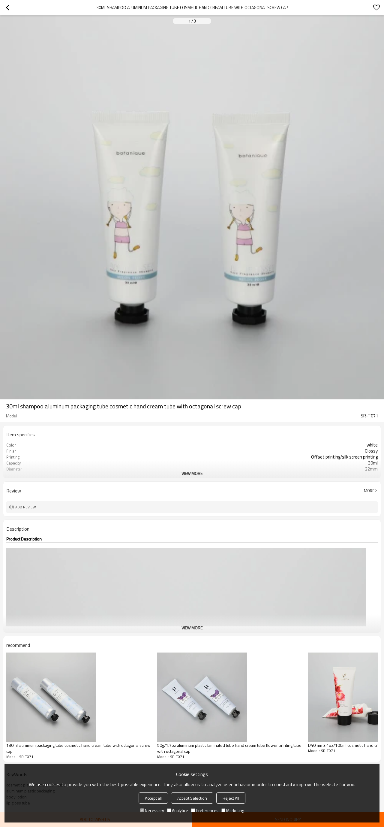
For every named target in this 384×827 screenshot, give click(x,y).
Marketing (232, 810)
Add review (25, 507)
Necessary (152, 810)
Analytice (177, 810)
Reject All (231, 798)
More (369, 491)
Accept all (153, 798)
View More (192, 473)
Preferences (204, 810)
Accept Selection (192, 798)
